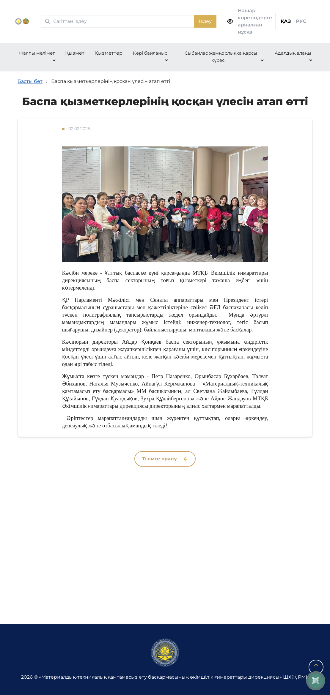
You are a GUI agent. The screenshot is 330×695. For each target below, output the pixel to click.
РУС (301, 21)
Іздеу (205, 21)
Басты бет (30, 81)
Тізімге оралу (165, 459)
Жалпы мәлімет (37, 53)
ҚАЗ (286, 21)
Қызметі (75, 53)
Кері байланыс (150, 53)
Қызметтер (108, 53)
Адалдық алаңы (293, 53)
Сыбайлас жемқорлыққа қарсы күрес (221, 56)
